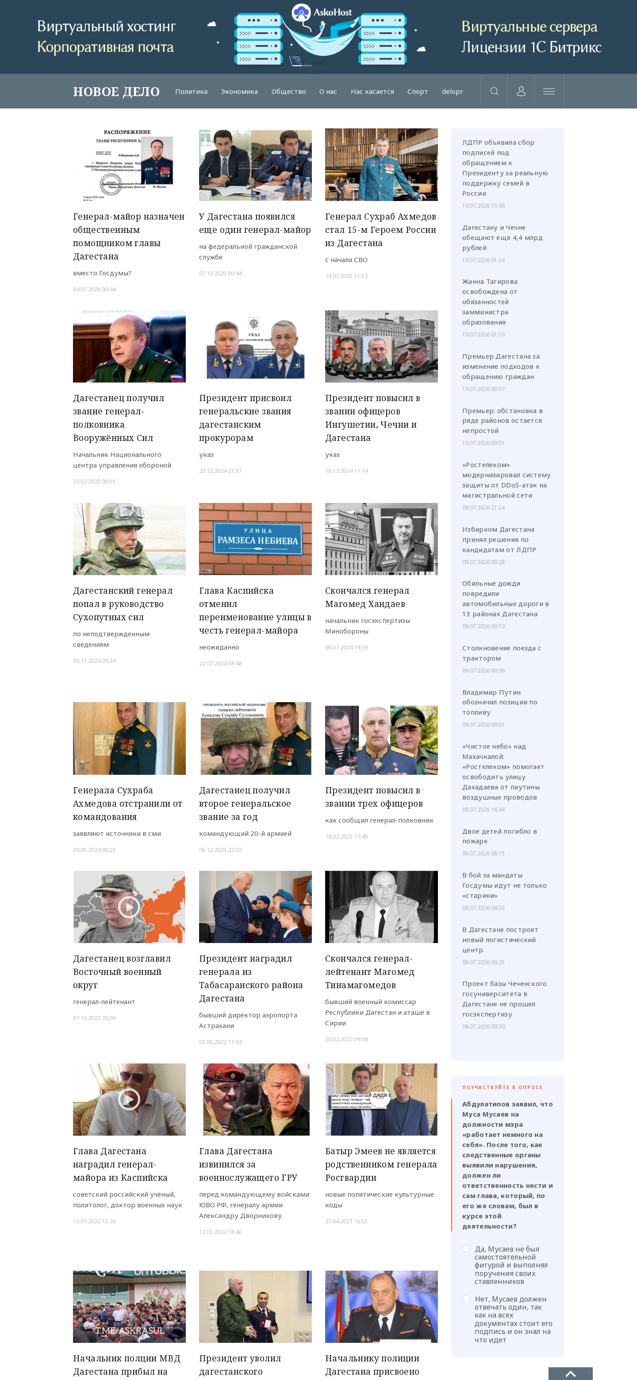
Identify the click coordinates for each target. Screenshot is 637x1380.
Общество (287, 93)
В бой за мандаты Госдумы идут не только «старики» (504, 888)
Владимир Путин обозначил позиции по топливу (499, 704)
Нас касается (369, 93)
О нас (326, 93)
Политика (191, 93)
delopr (447, 93)
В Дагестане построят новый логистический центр (500, 942)
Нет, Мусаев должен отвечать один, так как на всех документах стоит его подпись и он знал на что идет (507, 1321)
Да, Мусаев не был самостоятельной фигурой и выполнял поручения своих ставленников (505, 1267)
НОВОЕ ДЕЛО (116, 92)
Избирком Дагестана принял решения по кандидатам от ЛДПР (499, 542)
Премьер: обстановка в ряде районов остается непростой (502, 423)
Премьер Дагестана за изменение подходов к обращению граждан (501, 369)
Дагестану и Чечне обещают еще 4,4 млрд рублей (502, 240)
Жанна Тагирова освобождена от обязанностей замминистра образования (490, 304)
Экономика (238, 93)
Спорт (413, 93)
